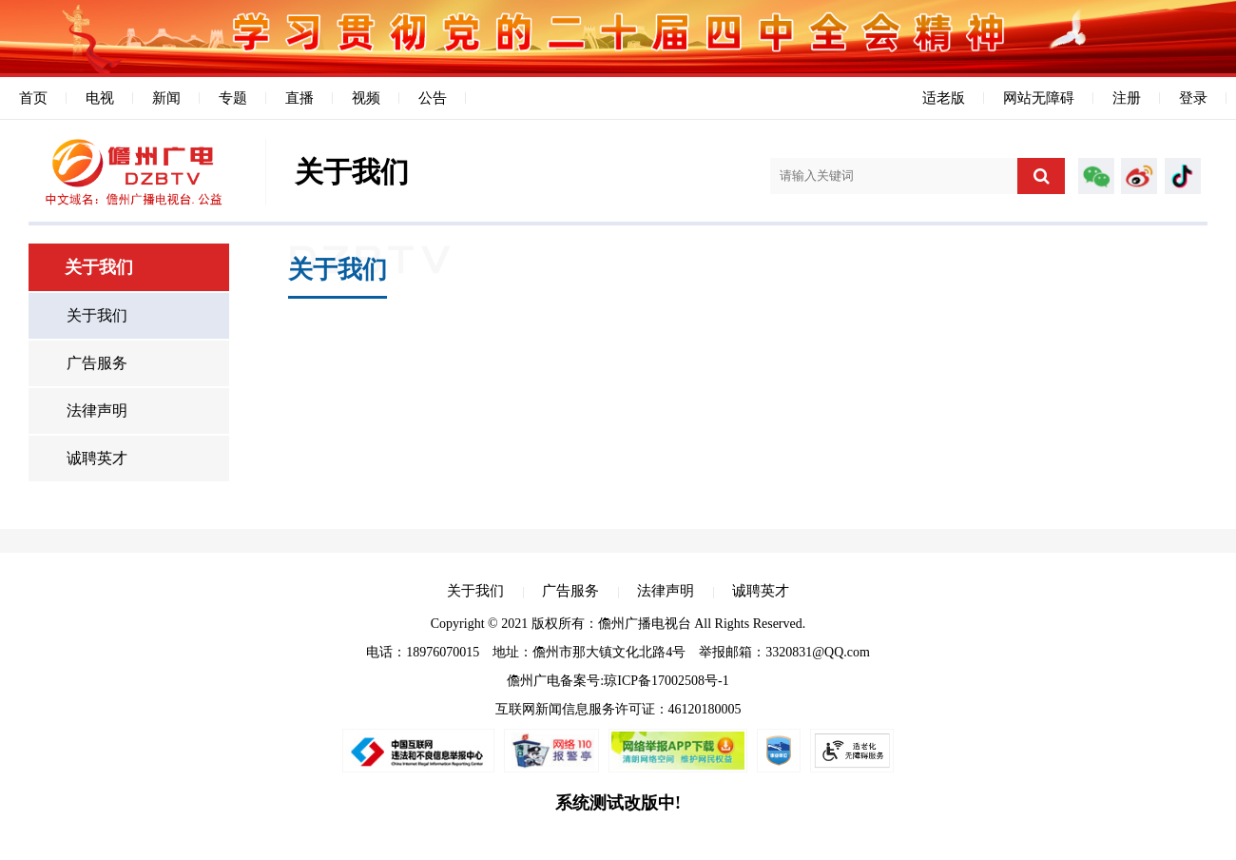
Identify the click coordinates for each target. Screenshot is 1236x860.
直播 (299, 98)
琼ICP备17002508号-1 (666, 681)
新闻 (166, 98)
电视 (100, 98)
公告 (432, 98)
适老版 (943, 98)
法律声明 (97, 410)
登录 (1193, 98)
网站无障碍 (1038, 98)
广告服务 (97, 363)
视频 (366, 98)
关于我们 (97, 315)
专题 (233, 98)
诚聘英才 (97, 458)
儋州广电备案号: (555, 681)
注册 (1126, 98)
